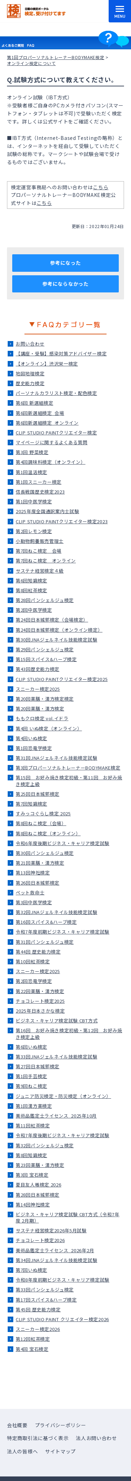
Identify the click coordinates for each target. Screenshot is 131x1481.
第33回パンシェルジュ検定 (45, 1289)
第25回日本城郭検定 (37, 794)
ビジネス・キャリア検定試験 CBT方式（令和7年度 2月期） (67, 1217)
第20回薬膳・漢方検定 (40, 708)
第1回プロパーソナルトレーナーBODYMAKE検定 (55, 57)
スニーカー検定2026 (38, 1329)
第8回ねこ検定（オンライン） (48, 833)
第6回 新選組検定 (34, 402)
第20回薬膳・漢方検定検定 (45, 698)
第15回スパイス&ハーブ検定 (46, 659)
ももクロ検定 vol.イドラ (42, 718)
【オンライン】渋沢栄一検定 (47, 363)
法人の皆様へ (22, 1451)
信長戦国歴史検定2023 (40, 491)
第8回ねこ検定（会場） (41, 823)
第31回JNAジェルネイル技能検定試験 (56, 757)
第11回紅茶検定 (33, 1125)
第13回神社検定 (33, 872)
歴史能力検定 (30, 383)
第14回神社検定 (33, 1204)
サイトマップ (60, 1451)
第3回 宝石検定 (32, 1174)
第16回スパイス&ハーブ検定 (46, 922)
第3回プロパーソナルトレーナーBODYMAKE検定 (68, 767)
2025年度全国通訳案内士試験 (47, 511)
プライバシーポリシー (60, 1425)
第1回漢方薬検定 (34, 1106)
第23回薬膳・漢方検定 (40, 1165)
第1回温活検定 (31, 472)
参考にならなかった (65, 283)
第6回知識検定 (31, 580)
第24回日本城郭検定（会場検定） (52, 619)
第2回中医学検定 (34, 610)
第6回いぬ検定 (31, 1046)
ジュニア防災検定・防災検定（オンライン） (63, 1096)
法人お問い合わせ (96, 1437)
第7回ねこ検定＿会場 (38, 550)
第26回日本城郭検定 (37, 882)
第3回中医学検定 (34, 902)
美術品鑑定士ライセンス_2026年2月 (55, 1250)
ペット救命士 (30, 892)
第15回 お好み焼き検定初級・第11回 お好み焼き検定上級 (69, 780)
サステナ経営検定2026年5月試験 (51, 1230)
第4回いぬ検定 (31, 738)
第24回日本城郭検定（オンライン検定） (59, 629)
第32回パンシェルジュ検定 (45, 1145)
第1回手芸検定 (31, 1076)
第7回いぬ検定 (31, 1270)
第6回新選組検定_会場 (40, 413)
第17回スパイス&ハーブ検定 (46, 1299)
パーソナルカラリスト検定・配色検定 (56, 393)
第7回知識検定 (31, 803)
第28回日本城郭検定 (37, 1194)
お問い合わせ (30, 343)
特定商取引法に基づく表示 (37, 1437)
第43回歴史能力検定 (37, 669)
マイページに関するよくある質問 (52, 442)
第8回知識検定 (31, 1155)
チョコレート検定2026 (40, 1240)
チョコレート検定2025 (40, 1001)
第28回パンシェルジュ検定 (45, 600)
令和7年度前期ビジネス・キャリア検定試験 (62, 931)
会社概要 (17, 1425)
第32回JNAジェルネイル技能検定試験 (56, 912)
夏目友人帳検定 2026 (38, 1184)
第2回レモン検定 (34, 531)
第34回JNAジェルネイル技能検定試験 (56, 1260)
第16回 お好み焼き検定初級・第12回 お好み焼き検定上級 (69, 1033)
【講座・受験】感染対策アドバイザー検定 (61, 353)
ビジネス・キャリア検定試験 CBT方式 (56, 1020)
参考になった (65, 262)
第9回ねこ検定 (31, 1086)
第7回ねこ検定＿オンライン (46, 560)
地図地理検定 (30, 373)
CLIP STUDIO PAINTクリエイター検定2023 (62, 521)
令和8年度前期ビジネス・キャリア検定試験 (62, 1279)
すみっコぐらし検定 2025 (43, 813)
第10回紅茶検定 (33, 961)
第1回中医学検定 (34, 501)
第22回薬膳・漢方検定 (40, 991)
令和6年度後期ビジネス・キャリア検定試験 (62, 843)
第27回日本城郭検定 (37, 1066)
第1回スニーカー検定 (38, 482)
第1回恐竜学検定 (34, 748)
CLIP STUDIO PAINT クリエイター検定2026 (62, 1319)
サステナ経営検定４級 (40, 570)
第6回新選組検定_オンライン (47, 422)
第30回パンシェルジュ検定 (45, 853)
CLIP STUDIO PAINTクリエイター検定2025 (62, 679)
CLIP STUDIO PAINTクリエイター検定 (56, 432)
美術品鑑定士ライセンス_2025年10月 (56, 1115)
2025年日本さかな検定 (40, 1010)
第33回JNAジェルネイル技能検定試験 (56, 1056)
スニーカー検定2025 (38, 689)
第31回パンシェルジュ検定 (45, 941)
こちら (100, 187)
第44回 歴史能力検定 (38, 951)
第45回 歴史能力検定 (38, 1309)
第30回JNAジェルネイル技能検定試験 (56, 639)
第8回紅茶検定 (31, 590)
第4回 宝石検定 (32, 1349)
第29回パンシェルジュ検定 (45, 649)
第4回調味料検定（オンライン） (51, 462)
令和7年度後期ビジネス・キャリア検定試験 (62, 1135)
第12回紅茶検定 (33, 1338)
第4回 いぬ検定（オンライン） (49, 728)
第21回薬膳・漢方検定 (40, 862)
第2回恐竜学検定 (34, 981)
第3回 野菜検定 (32, 452)
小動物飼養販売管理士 (40, 541)
